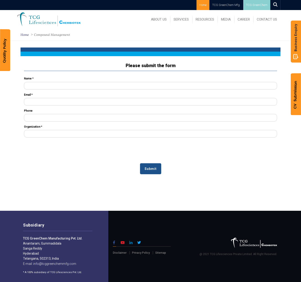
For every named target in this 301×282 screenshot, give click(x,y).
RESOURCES (205, 19)
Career (244, 19)
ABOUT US (159, 19)
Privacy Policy (141, 252)
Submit (151, 169)
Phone (28, 110)
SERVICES (181, 19)
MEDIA (226, 19)
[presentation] (58, 152)
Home (203, 5)
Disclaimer (120, 252)
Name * (29, 78)
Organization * (33, 126)
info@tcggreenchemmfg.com (54, 264)
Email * (28, 94)
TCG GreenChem (256, 5)
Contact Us (267, 19)
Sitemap (160, 252)
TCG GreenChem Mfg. (226, 5)
